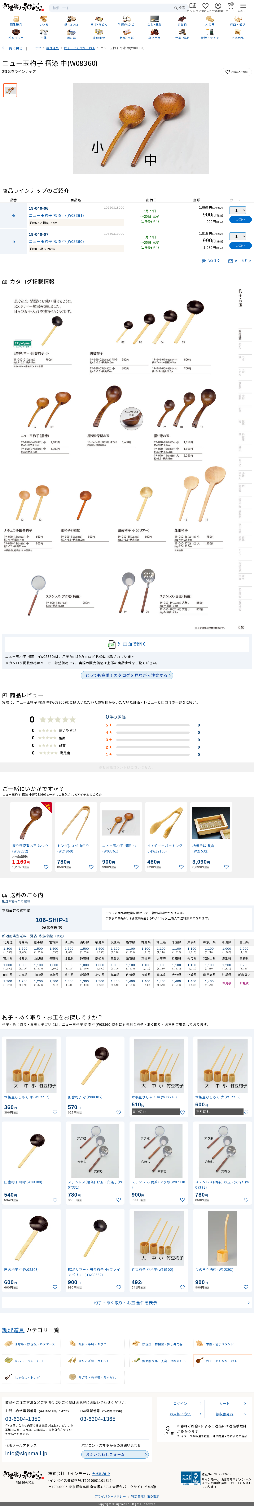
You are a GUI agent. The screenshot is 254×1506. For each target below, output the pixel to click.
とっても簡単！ (126, 675)
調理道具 (13, 1330)
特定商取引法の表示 (145, 1496)
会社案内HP (101, 1473)
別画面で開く (127, 644)
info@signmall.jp (26, 1453)
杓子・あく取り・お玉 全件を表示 (125, 1303)
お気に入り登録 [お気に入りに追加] (236, 72)
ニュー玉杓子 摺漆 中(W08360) (56, 241)
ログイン (180, 1403)
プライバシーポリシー (110, 1496)
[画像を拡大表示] (141, 128)
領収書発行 (224, 1413)
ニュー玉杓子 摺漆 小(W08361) (56, 215)
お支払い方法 (180, 1413)
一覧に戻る (14, 47)
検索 (179, 8)
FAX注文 (210, 260)
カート (224, 1403)
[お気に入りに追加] (47, 867)
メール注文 (240, 260)
